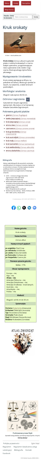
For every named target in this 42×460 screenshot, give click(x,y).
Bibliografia (18, 450)
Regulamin (7, 447)
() (16, 115)
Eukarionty (17, 308)
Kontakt (28, 450)
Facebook (6, 453)
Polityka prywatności (11, 443)
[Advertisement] (21, 379)
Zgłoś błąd (35, 443)
